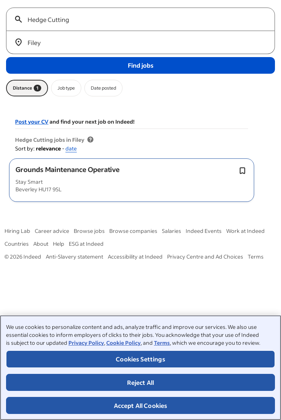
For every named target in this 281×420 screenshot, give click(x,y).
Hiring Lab (17, 230)
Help (58, 243)
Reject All (140, 382)
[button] (68, 169)
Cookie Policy (123, 342)
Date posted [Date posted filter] (103, 88)
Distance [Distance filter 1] (27, 88)
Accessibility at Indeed (135, 256)
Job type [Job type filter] (66, 88)
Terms (162, 342)
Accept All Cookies (141, 405)
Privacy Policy (86, 342)
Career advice (52, 230)
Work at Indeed (245, 230)
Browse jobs (89, 230)
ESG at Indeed (86, 243)
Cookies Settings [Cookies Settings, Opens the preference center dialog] (140, 359)
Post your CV (31, 121)
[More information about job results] (90, 140)
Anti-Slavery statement (74, 256)
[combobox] (143, 19)
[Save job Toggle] (242, 171)
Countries (17, 243)
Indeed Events (204, 230)
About (40, 243)
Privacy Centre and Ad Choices (205, 256)
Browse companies (133, 230)
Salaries (171, 230)
